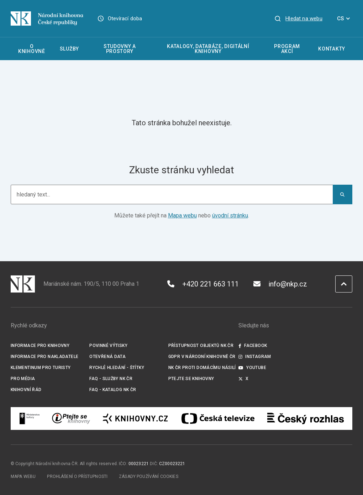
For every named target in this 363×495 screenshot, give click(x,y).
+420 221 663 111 (203, 284)
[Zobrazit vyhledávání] (298, 18)
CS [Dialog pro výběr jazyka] (344, 18)
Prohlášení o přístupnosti (77, 476)
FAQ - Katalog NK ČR (112, 389)
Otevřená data (107, 356)
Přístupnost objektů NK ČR (200, 345)
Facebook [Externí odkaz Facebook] (252, 345)
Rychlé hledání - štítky (116, 367)
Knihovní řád (26, 389)
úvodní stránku (230, 215)
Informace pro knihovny (40, 345)
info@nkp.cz (280, 284)
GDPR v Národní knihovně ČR (202, 356)
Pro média (23, 378)
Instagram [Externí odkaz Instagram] (254, 356)
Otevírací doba (125, 18)
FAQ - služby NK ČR (110, 378)
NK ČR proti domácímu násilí (202, 367)
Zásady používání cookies (148, 476)
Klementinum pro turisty (41, 367)
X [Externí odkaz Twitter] (243, 378)
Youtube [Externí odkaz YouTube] (252, 367)
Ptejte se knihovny (191, 378)
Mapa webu (182, 215)
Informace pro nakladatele (44, 356)
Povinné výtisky (108, 345)
